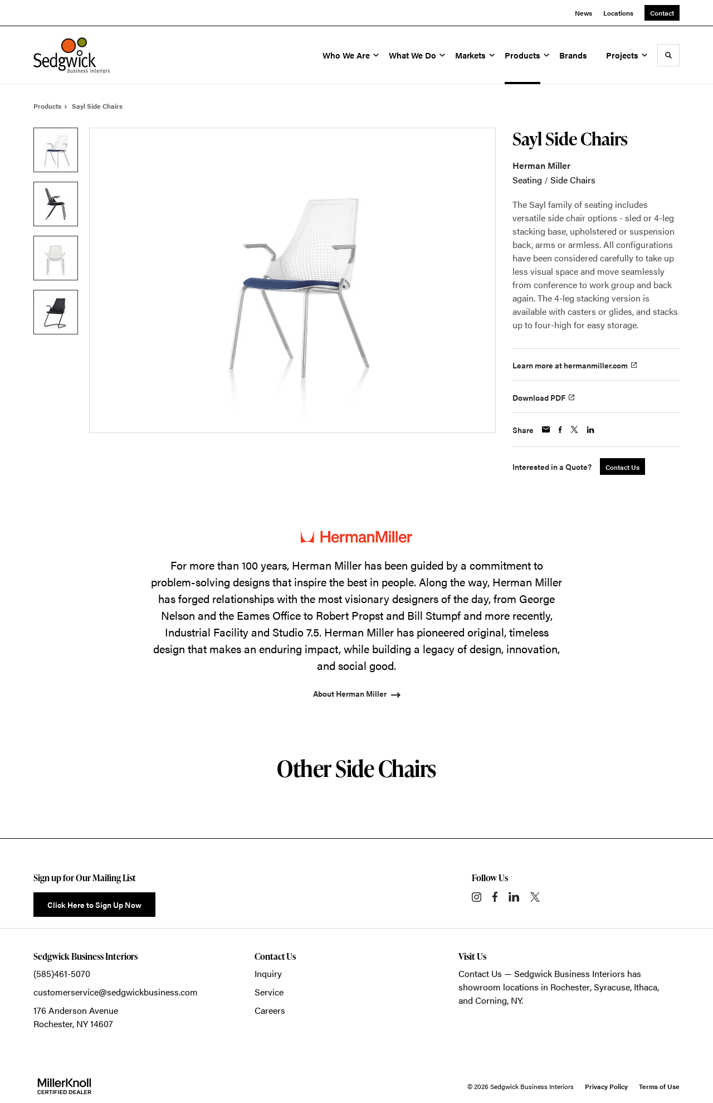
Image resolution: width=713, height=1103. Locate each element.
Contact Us (480, 973)
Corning (491, 1000)
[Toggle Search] (668, 55)
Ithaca (645, 986)
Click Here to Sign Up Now (94, 904)
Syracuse (612, 986)
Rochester (570, 986)
